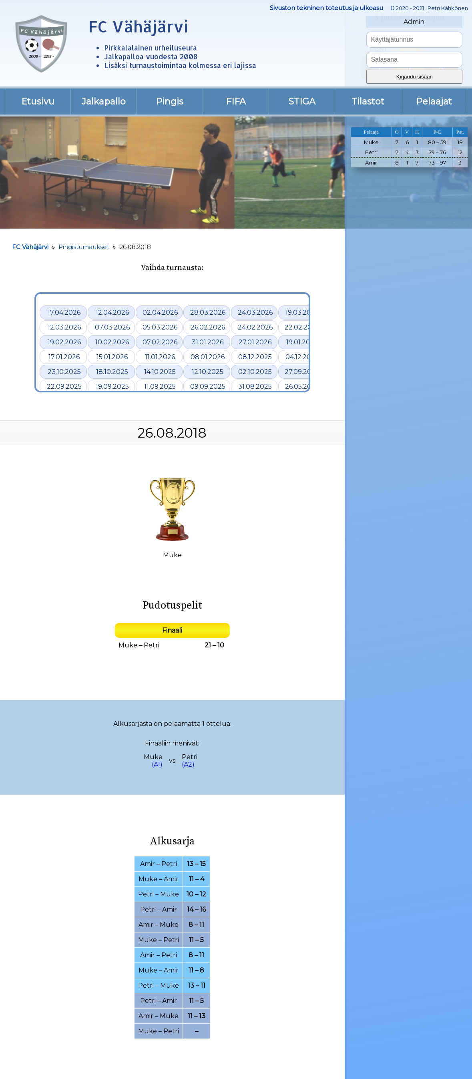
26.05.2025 (302, 386)
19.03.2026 (302, 312)
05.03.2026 (160, 327)
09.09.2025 (207, 386)
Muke (128, 645)
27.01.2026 (255, 342)
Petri (151, 645)
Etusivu (37, 101)
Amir (147, 864)
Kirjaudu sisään (414, 77)
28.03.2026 (207, 312)
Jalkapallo (104, 101)
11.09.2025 (160, 386)
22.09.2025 (64, 386)
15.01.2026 (112, 357)
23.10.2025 (64, 372)
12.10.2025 (207, 372)
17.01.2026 (64, 357)
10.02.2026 (112, 342)
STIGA (302, 101)
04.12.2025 (302, 357)
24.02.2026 (255, 327)
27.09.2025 (302, 372)
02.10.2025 (255, 372)
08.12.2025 (255, 357)
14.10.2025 (160, 372)
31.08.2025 (255, 386)
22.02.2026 (302, 327)
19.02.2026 (64, 342)
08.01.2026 (208, 357)
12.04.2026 (112, 312)
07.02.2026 (160, 342)
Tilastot (367, 101)
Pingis (169, 101)
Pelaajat (434, 101)
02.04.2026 (160, 312)
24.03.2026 (255, 312)
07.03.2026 (112, 327)
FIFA (236, 101)
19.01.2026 (302, 342)
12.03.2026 (64, 327)
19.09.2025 (112, 386)
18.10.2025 (112, 372)
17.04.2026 (64, 312)
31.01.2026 (207, 342)
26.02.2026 (208, 327)
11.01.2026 (160, 357)
